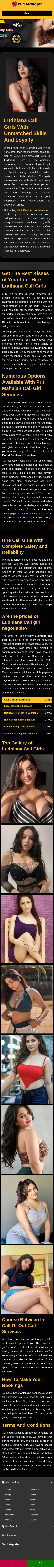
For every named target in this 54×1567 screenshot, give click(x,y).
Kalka (32, 1510)
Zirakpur (8, 1495)
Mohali (8, 1490)
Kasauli (33, 1500)
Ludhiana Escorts (31, 517)
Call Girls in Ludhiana (31, 210)
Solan (7, 1505)
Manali (33, 1520)
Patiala (33, 1495)
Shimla (8, 1510)
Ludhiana (34, 1515)
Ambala (8, 1500)
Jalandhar (9, 1515)
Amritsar (8, 1520)
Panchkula (34, 1490)
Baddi (32, 1505)
